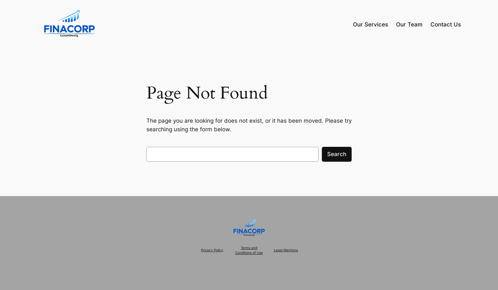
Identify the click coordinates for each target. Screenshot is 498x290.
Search (336, 154)
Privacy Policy (212, 250)
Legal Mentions (286, 250)
